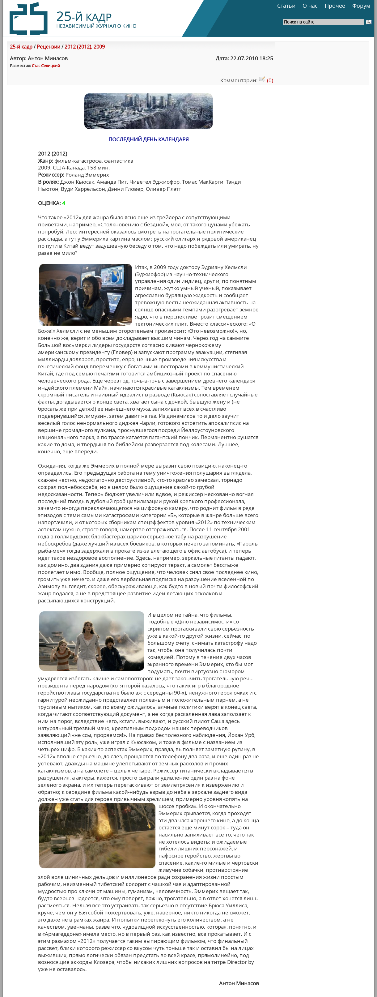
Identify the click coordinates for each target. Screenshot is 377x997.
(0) (266, 80)
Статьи (286, 5)
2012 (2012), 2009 (85, 46)
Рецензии (48, 46)
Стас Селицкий (46, 65)
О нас (310, 5)
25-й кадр (21, 46)
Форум (361, 5)
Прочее (335, 5)
